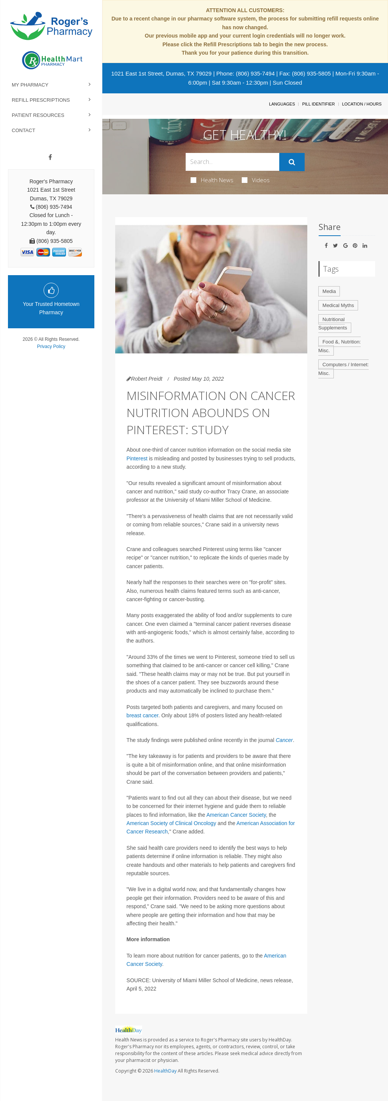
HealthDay (165, 1071)
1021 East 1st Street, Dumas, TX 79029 (161, 73)
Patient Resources (38, 115)
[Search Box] (232, 162)
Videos (256, 180)
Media (329, 291)
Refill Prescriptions (41, 100)
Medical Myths (338, 305)
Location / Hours (362, 104)
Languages (282, 104)
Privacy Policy (51, 346)
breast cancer (142, 715)
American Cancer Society (236, 815)
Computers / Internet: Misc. (343, 369)
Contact (23, 130)
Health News (212, 180)
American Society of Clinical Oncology (171, 823)
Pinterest (138, 458)
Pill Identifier (318, 104)
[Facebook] (50, 157)
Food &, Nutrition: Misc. (339, 346)
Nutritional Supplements (332, 324)
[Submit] (292, 162)
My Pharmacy (30, 85)
